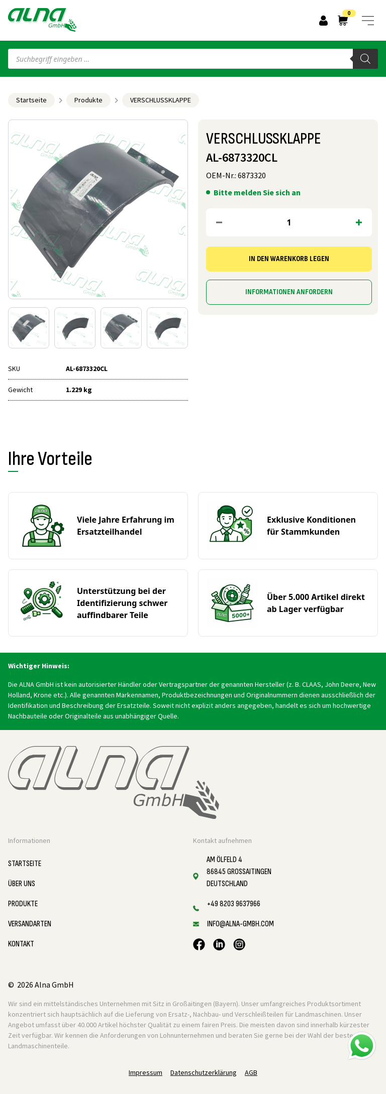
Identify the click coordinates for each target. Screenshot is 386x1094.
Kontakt (21, 944)
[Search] (365, 59)
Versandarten (29, 924)
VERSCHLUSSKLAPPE (160, 99)
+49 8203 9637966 (233, 904)
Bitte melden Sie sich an (257, 192)
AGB (251, 1072)
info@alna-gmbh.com (240, 924)
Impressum (145, 1072)
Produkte (88, 99)
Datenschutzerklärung (203, 1072)
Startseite (31, 99)
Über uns (21, 884)
